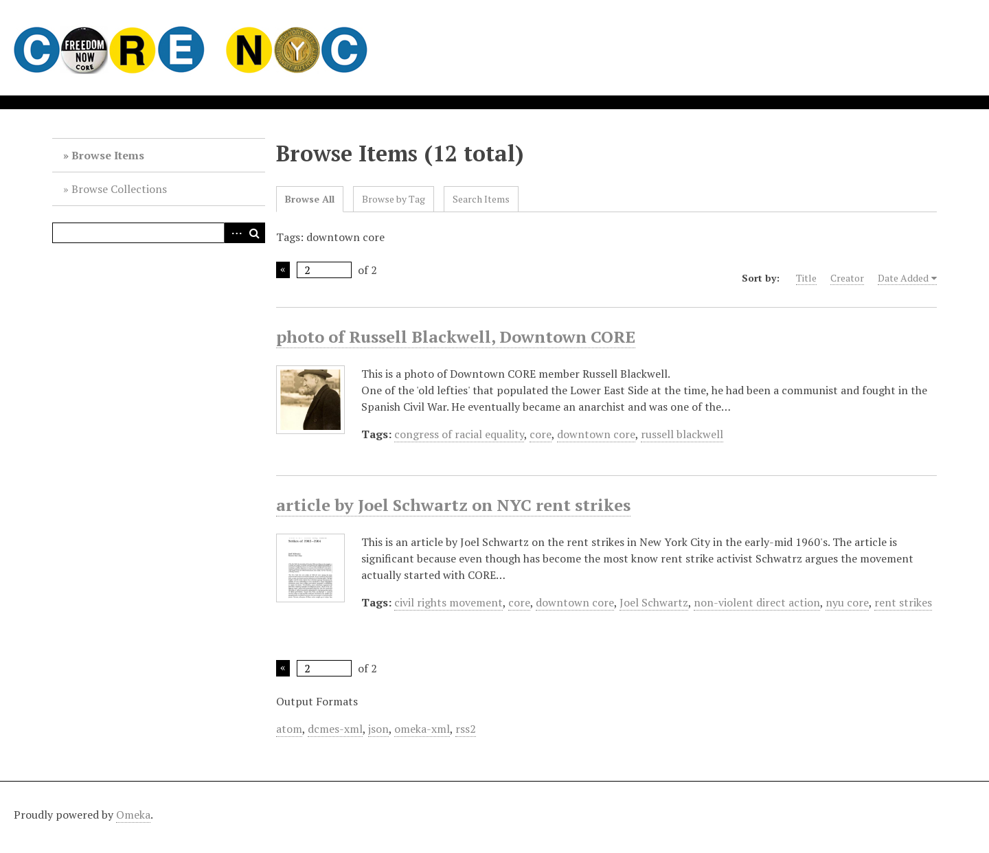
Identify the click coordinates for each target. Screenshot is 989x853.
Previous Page (283, 270)
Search (255, 233)
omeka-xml (422, 728)
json (378, 728)
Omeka (133, 814)
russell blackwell (682, 434)
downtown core (596, 434)
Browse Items (107, 155)
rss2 (465, 728)
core (541, 434)
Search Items (481, 198)
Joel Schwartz (653, 602)
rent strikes (903, 602)
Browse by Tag (393, 198)
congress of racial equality (459, 434)
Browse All (309, 198)
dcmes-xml (335, 728)
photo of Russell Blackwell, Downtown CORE (455, 337)
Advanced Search (234, 233)
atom (289, 728)
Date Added (903, 277)
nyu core (847, 602)
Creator (847, 277)
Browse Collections (119, 188)
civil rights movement (448, 602)
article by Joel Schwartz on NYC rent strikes (453, 505)
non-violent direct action (757, 602)
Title (806, 277)
